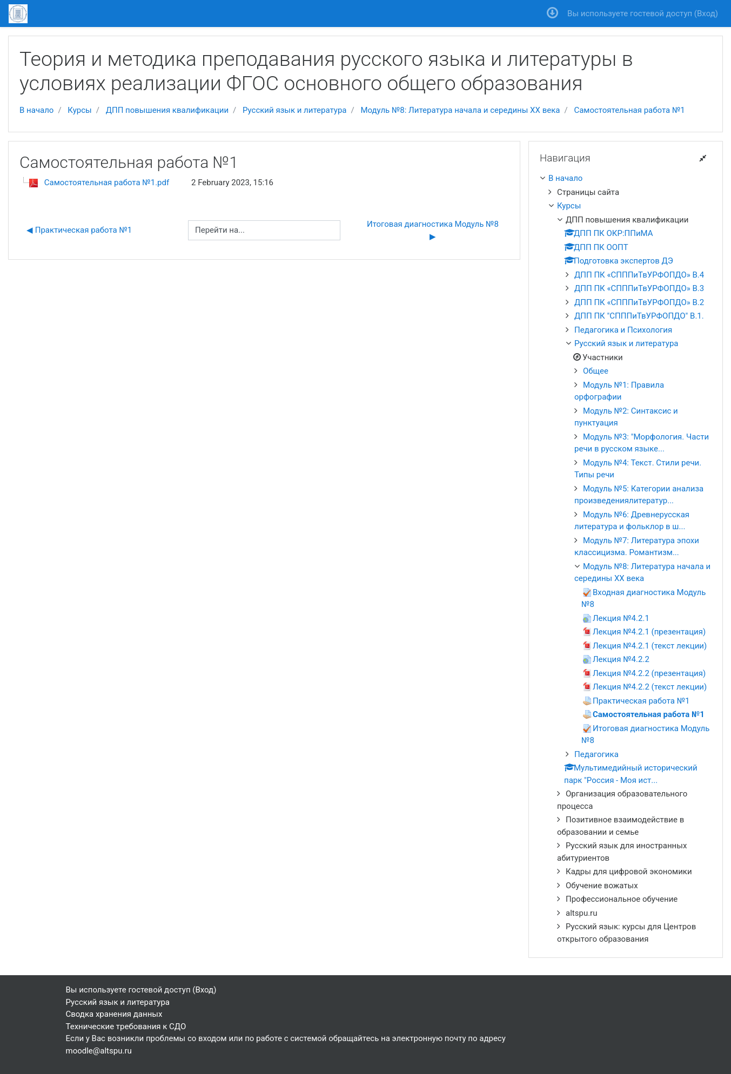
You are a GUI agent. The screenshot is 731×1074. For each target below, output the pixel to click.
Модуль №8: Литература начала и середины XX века (460, 110)
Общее (595, 371)
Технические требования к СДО (126, 1026)
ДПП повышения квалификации (167, 110)
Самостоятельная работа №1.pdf (106, 182)
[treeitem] (626, 178)
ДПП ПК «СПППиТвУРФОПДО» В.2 (639, 302)
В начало (36, 110)
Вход (706, 13)
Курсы (79, 110)
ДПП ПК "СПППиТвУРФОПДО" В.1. (639, 316)
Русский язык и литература (294, 110)
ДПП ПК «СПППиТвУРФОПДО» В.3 (639, 288)
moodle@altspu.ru (99, 1051)
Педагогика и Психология (623, 330)
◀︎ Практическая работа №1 (79, 230)
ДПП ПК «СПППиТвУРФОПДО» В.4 (639, 275)
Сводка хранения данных (114, 1014)
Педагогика (596, 754)
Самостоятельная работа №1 (629, 110)
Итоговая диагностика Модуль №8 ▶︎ (434, 230)
